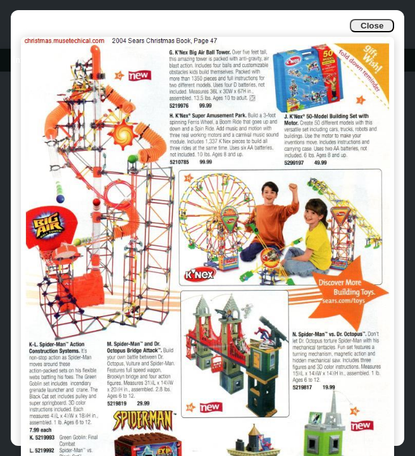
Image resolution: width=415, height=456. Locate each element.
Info (20, 60)
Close (372, 25)
